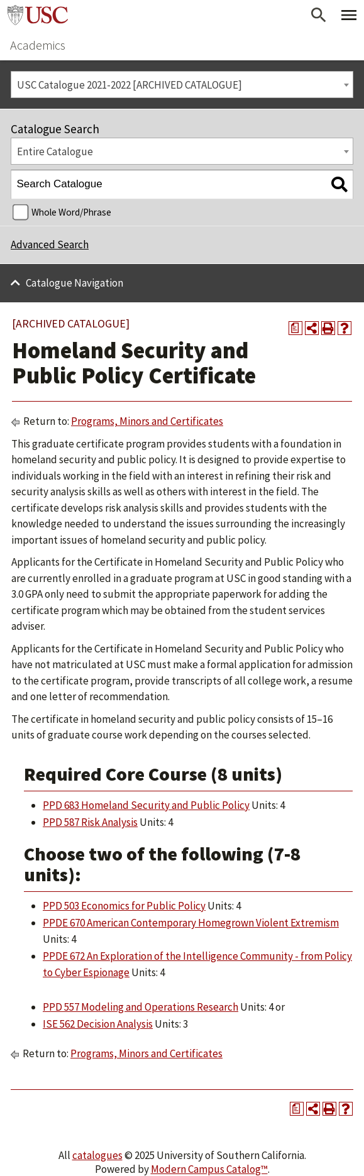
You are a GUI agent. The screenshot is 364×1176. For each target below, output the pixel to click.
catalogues (97, 1155)
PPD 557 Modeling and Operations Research (140, 1007)
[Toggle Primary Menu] (349, 15)
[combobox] (182, 84)
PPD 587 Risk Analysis (90, 822)
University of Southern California (38, 15)
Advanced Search (50, 244)
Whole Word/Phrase (71, 212)
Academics (37, 45)
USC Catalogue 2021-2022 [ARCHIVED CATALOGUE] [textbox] (129, 85)
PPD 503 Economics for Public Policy (124, 906)
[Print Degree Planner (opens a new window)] (295, 328)
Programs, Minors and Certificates (147, 421)
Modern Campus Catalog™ (209, 1169)
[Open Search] (319, 15)
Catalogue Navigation (74, 283)
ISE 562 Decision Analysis (98, 1024)
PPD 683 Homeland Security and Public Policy (146, 805)
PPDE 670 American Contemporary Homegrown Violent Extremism (191, 923)
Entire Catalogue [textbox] (55, 151)
